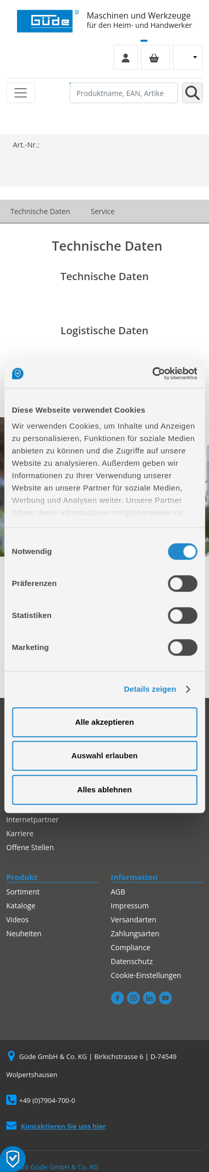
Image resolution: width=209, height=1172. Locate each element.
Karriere (20, 833)
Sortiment (23, 892)
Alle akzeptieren (104, 722)
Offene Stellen (30, 847)
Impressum (130, 905)
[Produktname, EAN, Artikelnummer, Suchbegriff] (124, 93)
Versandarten (133, 919)
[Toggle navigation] (20, 93)
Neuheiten (23, 933)
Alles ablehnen (104, 789)
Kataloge (21, 905)
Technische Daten (40, 211)
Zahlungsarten (135, 933)
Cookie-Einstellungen (146, 975)
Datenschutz (132, 961)
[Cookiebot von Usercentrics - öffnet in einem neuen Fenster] (152, 373)
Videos (17, 919)
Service (103, 211)
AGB (118, 892)
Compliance (131, 947)
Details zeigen (150, 689)
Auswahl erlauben (104, 755)
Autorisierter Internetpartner (32, 814)
